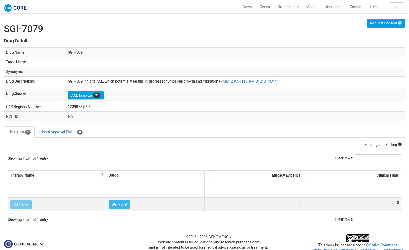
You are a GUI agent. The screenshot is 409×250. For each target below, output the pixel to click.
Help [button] (375, 7)
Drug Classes (288, 7)
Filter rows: (344, 158)
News (247, 7)
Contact (356, 7)
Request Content (386, 23)
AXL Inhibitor (85, 95)
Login (396, 7)
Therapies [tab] (19, 132)
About (312, 7)
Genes (265, 7)
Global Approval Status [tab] (61, 132)
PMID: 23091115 (234, 81)
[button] (102, 175)
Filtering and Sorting (383, 144)
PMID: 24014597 (262, 81)
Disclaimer (333, 7)
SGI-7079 (21, 204)
